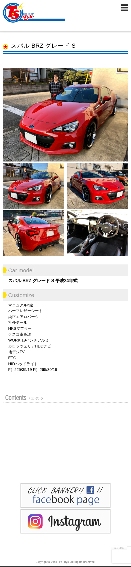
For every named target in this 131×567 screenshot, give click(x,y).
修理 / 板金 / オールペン (23, 439)
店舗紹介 (23, 413)
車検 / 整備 (68, 439)
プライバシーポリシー (23, 466)
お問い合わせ (68, 466)
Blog (68, 452)
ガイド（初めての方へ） (23, 426)
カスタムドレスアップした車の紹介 (68, 413)
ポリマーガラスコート (23, 452)
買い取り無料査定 (68, 426)
